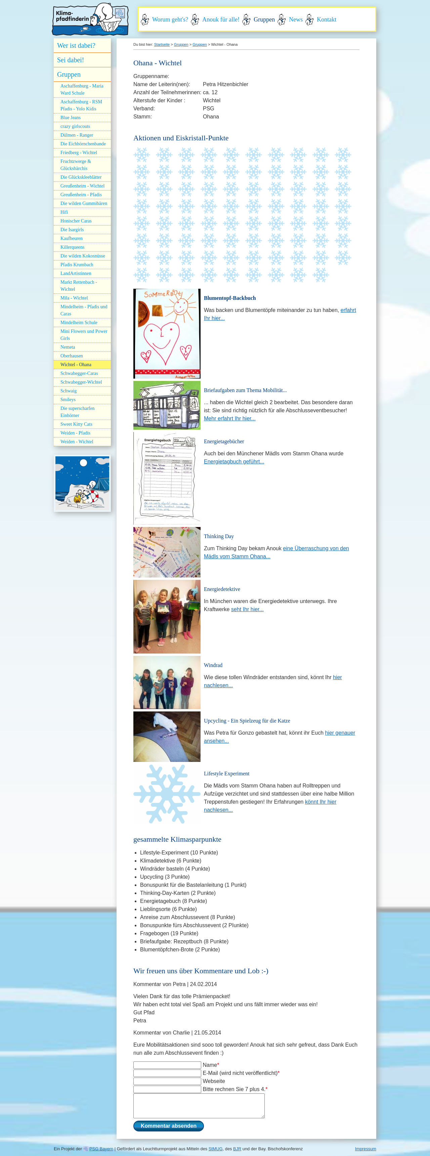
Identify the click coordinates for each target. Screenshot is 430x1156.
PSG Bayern (101, 1148)
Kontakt (326, 19)
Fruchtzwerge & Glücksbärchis (75, 165)
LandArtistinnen (75, 273)
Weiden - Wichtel (76, 441)
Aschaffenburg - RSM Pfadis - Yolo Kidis (81, 105)
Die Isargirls (72, 229)
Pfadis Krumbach (76, 264)
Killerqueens (72, 247)
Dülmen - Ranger (76, 135)
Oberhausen (71, 355)
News (296, 19)
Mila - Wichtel (74, 298)
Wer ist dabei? (76, 45)
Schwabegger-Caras (79, 373)
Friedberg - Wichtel (78, 152)
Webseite (214, 1081)
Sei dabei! (70, 60)
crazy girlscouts (75, 126)
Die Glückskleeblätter (80, 177)
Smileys (68, 399)
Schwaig (68, 390)
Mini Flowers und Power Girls (84, 335)
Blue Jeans (70, 117)
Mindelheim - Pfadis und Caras (84, 310)
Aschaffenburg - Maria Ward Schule (81, 89)
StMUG (216, 1148)
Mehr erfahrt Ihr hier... (230, 418)
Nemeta (67, 347)
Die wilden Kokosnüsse (82, 255)
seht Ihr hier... (247, 609)
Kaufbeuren (71, 238)
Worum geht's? (170, 19)
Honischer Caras (76, 220)
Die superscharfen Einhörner (77, 412)
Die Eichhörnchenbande (83, 143)
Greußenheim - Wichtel (82, 185)
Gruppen (264, 19)
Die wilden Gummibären (83, 203)
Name (211, 1065)
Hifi (64, 212)
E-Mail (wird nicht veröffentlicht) (241, 1073)
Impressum (365, 1148)
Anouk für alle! (221, 19)
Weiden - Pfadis (75, 432)
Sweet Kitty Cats (76, 424)
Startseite (162, 44)
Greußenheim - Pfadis (81, 194)
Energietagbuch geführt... (234, 461)
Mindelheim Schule (78, 322)
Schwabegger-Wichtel (81, 382)
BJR (237, 1148)
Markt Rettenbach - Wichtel (78, 286)
